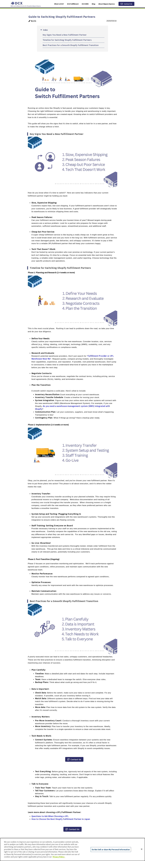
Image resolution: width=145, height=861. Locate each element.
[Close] (141, 849)
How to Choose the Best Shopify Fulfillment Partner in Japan (60, 819)
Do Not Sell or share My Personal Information (111, 849)
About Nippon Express (106, 4)
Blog (93, 4)
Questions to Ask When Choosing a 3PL (50, 816)
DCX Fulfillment (73, 4)
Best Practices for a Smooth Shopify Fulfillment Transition (71, 45)
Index (45, 30)
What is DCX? (59, 4)
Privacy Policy (59, 857)
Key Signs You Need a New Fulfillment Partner (65, 34)
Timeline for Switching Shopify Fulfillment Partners (67, 40)
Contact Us (128, 4)
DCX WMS (85, 4)
